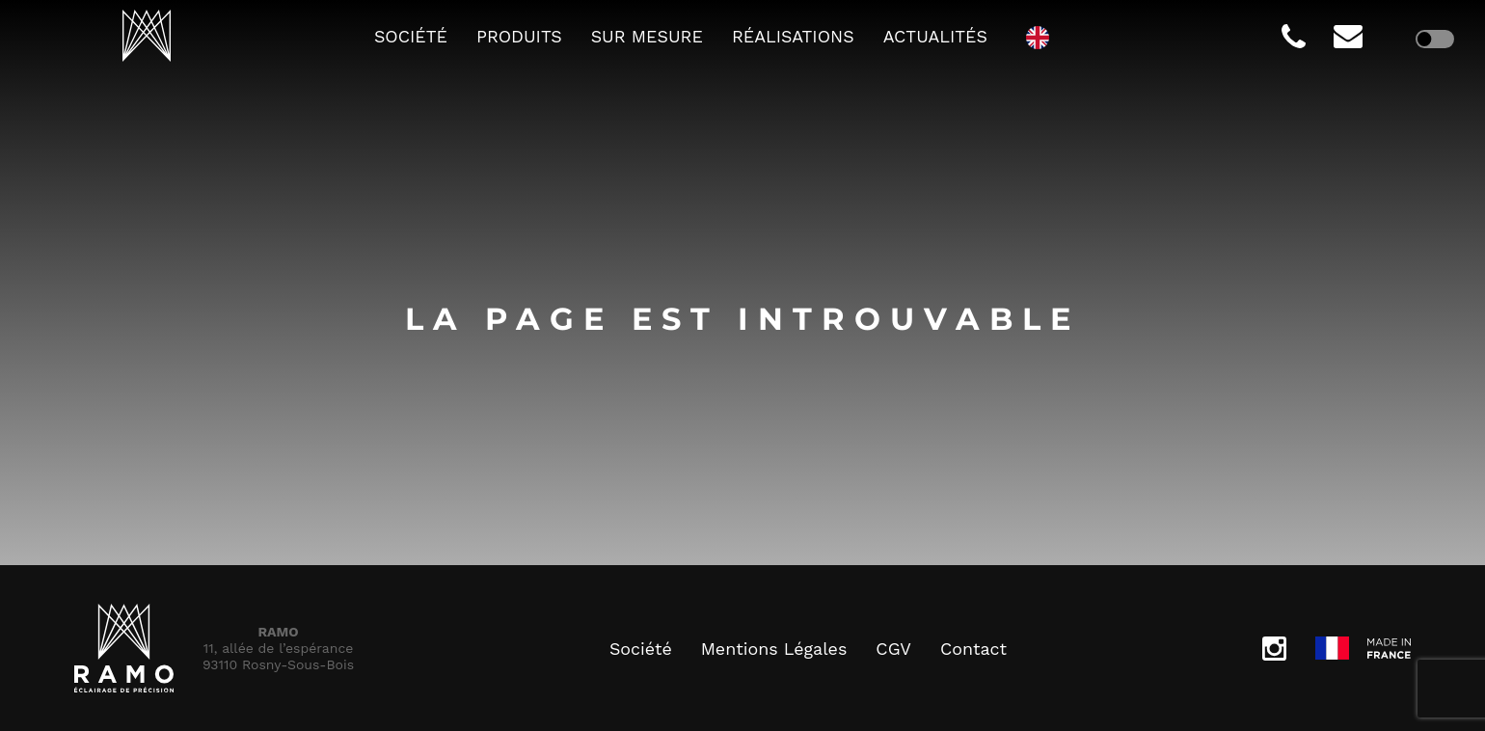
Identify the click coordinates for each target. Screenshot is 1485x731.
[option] (1042, 36)
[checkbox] (1435, 38)
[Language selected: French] (1042, 36)
